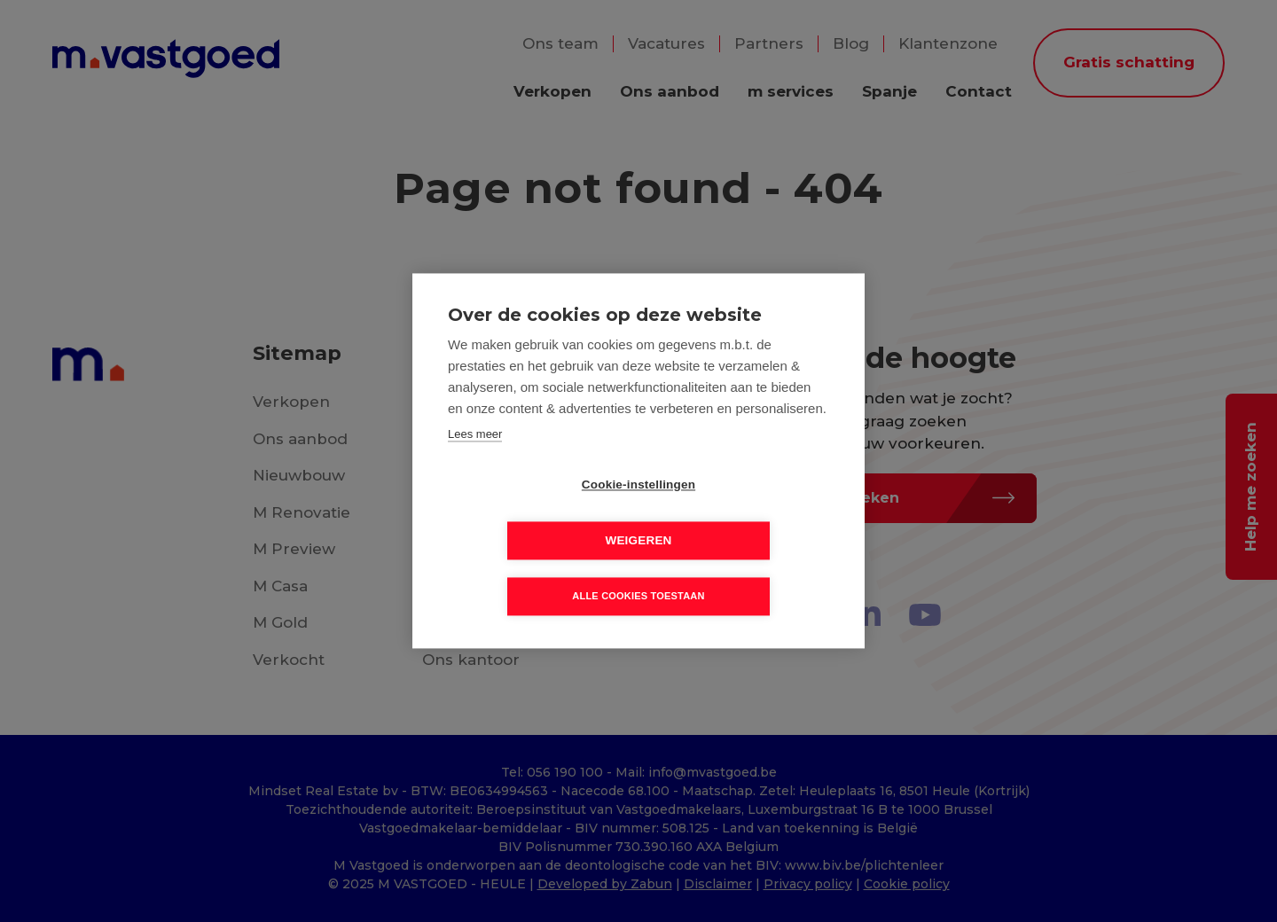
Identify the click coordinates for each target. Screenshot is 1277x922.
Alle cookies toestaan (638, 569)
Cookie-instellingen (536, 513)
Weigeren (740, 513)
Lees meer (475, 462)
